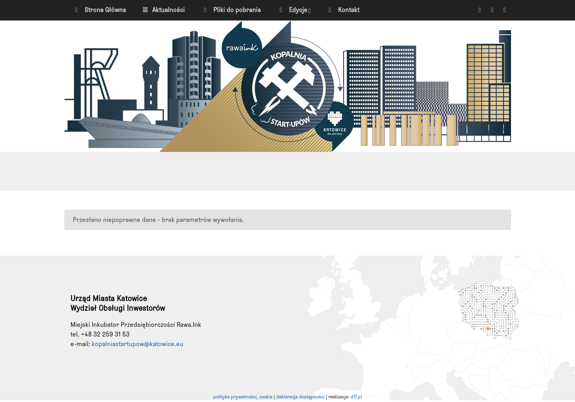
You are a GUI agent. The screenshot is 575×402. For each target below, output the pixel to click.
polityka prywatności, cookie (242, 397)
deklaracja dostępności (300, 397)
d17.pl (356, 397)
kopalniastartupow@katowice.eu (137, 344)
